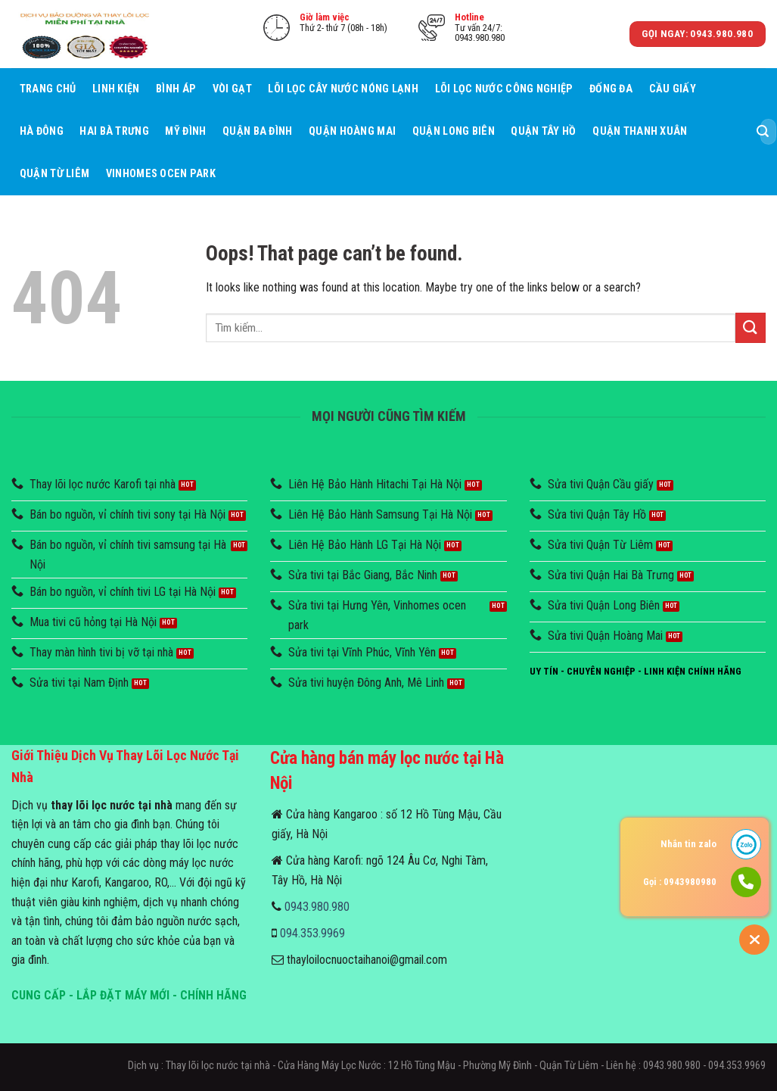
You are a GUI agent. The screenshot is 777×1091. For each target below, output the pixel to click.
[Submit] (762, 132)
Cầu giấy (672, 89)
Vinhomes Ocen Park (161, 173)
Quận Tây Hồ (543, 131)
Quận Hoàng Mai (352, 131)
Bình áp (176, 89)
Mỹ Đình (185, 131)
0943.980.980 (317, 906)
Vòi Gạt (232, 89)
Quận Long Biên (453, 131)
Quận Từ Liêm (54, 173)
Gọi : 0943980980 (679, 881)
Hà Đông (42, 131)
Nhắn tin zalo (688, 843)
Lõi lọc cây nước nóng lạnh (343, 89)
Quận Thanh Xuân (639, 131)
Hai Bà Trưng (113, 131)
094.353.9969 (312, 933)
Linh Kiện (116, 89)
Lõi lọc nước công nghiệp (504, 89)
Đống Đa (610, 89)
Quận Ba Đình (257, 131)
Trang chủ (48, 89)
